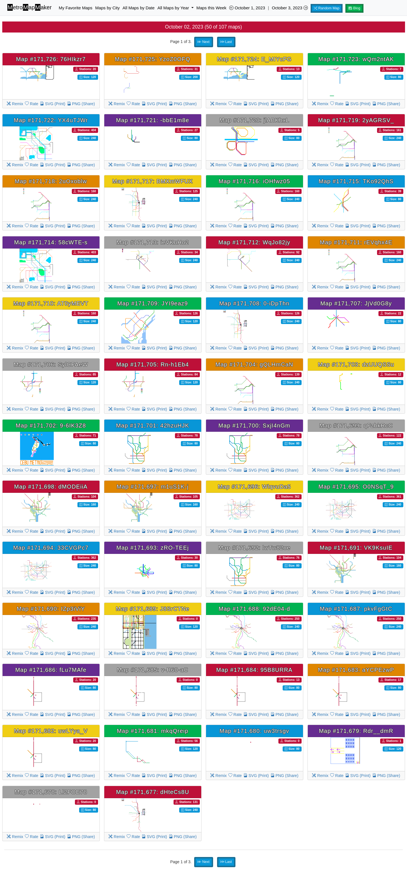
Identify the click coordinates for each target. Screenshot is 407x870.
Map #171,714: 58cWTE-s (51, 242)
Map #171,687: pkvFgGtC (356, 609)
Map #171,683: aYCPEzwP (356, 670)
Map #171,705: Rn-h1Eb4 (152, 364)
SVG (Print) (52, 104)
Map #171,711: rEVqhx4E (356, 242)
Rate (31, 104)
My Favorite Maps (75, 7)
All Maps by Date (139, 7)
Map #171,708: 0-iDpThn (254, 303)
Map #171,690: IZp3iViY (51, 609)
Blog (354, 8)
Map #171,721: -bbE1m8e (152, 120)
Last (226, 42)
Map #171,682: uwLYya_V (51, 731)
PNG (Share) (81, 104)
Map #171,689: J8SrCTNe (152, 609)
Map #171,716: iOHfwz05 (254, 181)
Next (203, 42)
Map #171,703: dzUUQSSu (356, 364)
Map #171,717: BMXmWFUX (152, 181)
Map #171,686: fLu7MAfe (50, 670)
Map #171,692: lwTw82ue (254, 548)
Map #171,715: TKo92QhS (356, 181)
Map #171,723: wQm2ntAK (356, 59)
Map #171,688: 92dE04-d (254, 609)
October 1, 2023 (247, 7)
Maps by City (107, 7)
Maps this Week (211, 7)
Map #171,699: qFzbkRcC (356, 425)
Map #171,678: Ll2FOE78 (51, 792)
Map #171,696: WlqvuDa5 (254, 486)
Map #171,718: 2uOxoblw (51, 181)
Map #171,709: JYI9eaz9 (152, 303)
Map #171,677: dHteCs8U (152, 792)
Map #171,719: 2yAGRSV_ (356, 120)
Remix (15, 104)
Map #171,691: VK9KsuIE (356, 548)
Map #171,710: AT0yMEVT (50, 303)
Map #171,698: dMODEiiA (51, 486)
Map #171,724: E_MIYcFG (254, 59)
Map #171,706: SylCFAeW (51, 364)
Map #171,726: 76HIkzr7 (51, 59)
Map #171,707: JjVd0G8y (356, 303)
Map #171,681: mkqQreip (152, 731)
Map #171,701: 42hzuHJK (152, 425)
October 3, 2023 (290, 7)
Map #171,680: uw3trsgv (254, 731)
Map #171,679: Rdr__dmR (356, 731)
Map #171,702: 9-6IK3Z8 (51, 425)
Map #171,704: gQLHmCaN (254, 364)
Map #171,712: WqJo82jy (254, 242)
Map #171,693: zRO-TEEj (152, 548)
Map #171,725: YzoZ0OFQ (152, 59)
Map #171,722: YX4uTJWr (51, 120)
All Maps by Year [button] (173, 7)
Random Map (327, 8)
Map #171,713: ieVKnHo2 (152, 242)
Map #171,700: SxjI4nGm (254, 425)
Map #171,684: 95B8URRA (254, 670)
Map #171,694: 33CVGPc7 (51, 548)
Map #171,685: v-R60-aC (152, 670)
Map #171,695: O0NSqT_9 (356, 486)
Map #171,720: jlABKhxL (254, 120)
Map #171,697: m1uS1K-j (153, 486)
